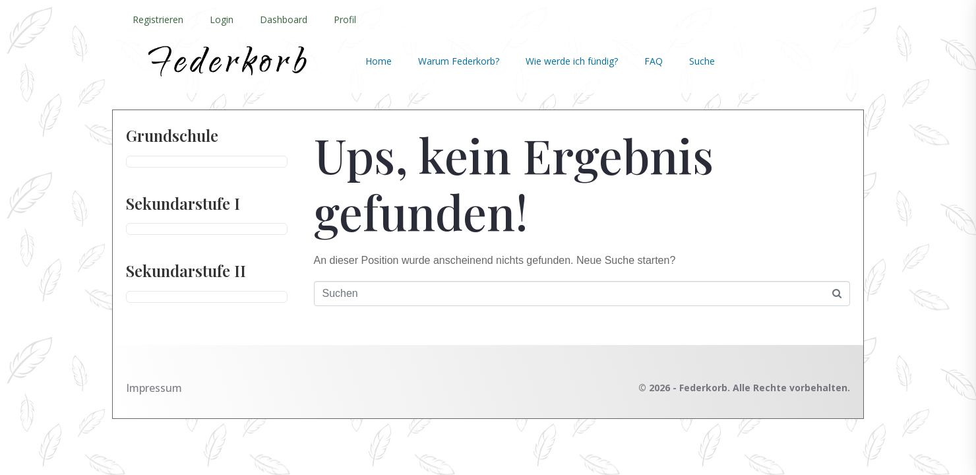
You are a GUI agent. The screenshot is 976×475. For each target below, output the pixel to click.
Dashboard (283, 19)
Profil (345, 19)
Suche (702, 61)
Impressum (154, 388)
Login (221, 19)
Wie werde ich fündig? (572, 61)
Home (378, 61)
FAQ (653, 61)
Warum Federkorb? (458, 61)
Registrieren (158, 19)
